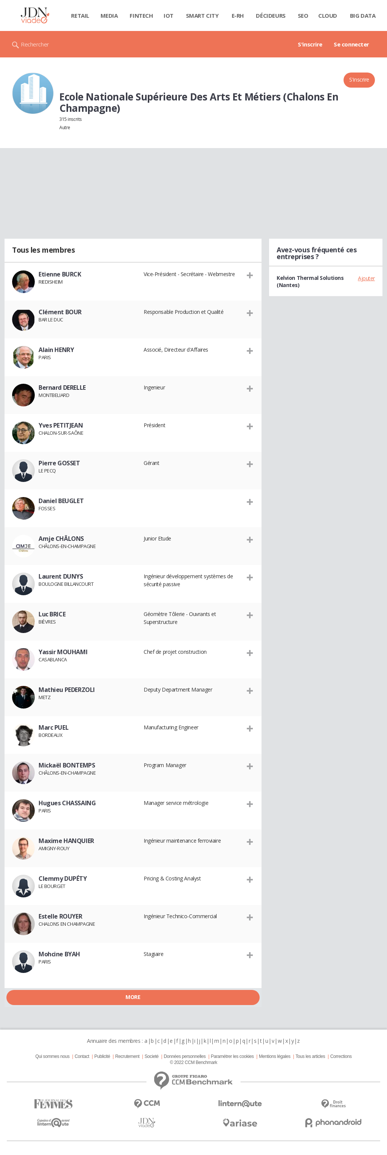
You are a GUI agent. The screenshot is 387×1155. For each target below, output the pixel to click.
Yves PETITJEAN (61, 425)
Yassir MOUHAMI (63, 652)
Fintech (141, 15)
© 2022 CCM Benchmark (193, 1062)
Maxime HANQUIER (66, 841)
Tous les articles (310, 1056)
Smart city (202, 15)
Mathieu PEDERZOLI (67, 690)
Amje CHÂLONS (61, 538)
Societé (151, 1056)
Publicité (102, 1056)
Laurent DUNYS (61, 576)
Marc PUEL (53, 727)
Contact (82, 1056)
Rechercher (35, 44)
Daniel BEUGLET (61, 501)
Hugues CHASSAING (67, 803)
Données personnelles (185, 1056)
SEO (303, 15)
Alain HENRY (56, 350)
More (132, 997)
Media (109, 15)
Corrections (341, 1056)
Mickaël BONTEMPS (67, 765)
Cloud (327, 15)
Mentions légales (274, 1056)
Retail (80, 15)
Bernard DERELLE (62, 387)
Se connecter (351, 44)
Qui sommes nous (52, 1056)
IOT (168, 15)
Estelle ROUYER (60, 916)
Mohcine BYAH (59, 954)
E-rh (238, 15)
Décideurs (270, 15)
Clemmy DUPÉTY (63, 878)
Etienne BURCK (60, 274)
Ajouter (366, 278)
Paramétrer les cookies (232, 1056)
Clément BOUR (60, 312)
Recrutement (127, 1056)
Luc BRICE (52, 614)
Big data (363, 15)
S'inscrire (310, 44)
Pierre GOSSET (59, 463)
